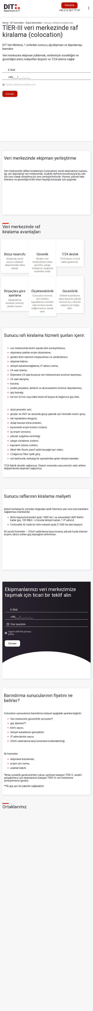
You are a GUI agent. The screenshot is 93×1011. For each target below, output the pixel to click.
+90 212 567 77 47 (69, 10)
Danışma (69, 5)
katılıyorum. (30, 84)
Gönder (10, 93)
